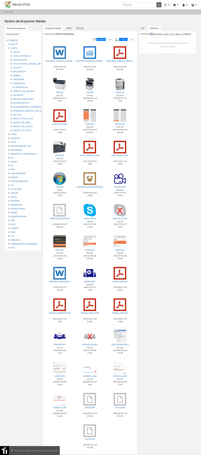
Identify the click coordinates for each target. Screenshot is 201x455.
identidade (18, 78)
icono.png (60, 186)
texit (13, 231)
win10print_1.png (89, 375)
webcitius (16, 239)
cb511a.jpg (120, 91)
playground (16, 204)
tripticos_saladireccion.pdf (59, 312)
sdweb (14, 212)
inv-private (16, 188)
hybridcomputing (19, 180)
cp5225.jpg (59, 154)
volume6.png (59, 375)
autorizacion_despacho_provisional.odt (92, 60)
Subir (69, 27)
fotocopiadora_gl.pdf (119, 154)
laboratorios (21, 86)
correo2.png (120, 123)
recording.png (120, 186)
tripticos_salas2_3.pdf (90, 312)
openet (14, 192)
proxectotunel (18, 208)
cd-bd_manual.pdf (59, 123)
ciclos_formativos (22, 55)
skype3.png (120, 249)
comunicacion (20, 59)
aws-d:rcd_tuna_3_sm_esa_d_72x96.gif (172, 33)
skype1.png (59, 249)
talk (12, 219)
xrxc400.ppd (120, 407)
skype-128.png (90, 217)
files (13, 168)
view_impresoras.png (120, 343)
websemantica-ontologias (24, 243)
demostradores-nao (21, 145)
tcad (13, 223)
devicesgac (16, 149)
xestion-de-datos (22, 121)
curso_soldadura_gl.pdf (90, 154)
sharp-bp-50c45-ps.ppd (59, 217)
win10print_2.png (120, 375)
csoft (13, 141)
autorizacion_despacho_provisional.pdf (122, 60)
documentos (19, 71)
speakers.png (89, 280)
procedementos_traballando (27, 106)
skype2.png (89, 249)
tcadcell (15, 227)
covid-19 (17, 67)
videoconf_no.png (89, 343)
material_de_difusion (24, 90)
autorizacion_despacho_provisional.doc (62, 60)
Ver (142, 27)
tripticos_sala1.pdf (120, 280)
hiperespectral (18, 172)
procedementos (21, 102)
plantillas (15, 200)
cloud (13, 133)
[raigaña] (13, 39)
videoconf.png (59, 343)
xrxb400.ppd (90, 407)
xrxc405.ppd (90, 438)
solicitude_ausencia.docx (59, 280)
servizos (17, 114)
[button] (167, 4)
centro (14, 47)
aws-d (14, 43)
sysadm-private (18, 215)
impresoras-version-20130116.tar (90, 186)
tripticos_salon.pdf (120, 312)
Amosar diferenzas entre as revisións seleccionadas (167, 44)
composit (15, 137)
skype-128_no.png (120, 217)
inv (12, 184)
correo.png (89, 123)
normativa (18, 94)
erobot (14, 161)
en (12, 157)
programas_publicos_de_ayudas (30, 110)
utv (12, 235)
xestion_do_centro (23, 125)
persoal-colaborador (23, 98)
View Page (9, 11)
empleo (17, 74)
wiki (13, 247)
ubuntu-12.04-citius (23, 118)
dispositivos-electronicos (23, 153)
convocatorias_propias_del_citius (30, 63)
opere (14, 196)
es (12, 165)
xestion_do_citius (22, 129)
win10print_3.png (60, 407)
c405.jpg (89, 91)
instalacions (19, 82)
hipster (14, 176)
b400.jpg (59, 91)
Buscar (80, 27)
